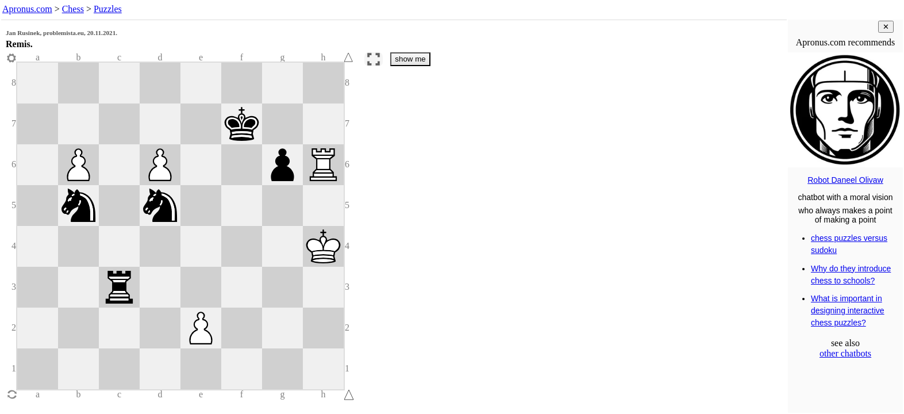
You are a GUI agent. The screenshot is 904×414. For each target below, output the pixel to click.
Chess (73, 9)
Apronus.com (27, 9)
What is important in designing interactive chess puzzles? (847, 310)
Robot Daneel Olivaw (845, 180)
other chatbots (845, 353)
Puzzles (108, 9)
